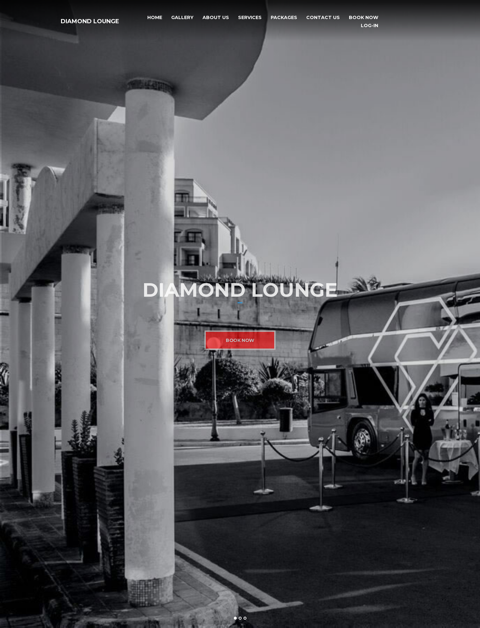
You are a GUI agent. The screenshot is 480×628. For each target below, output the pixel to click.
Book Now (363, 17)
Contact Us (323, 17)
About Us (216, 17)
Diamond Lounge (90, 21)
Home (154, 17)
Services (250, 17)
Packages (284, 17)
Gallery (182, 17)
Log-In (369, 25)
